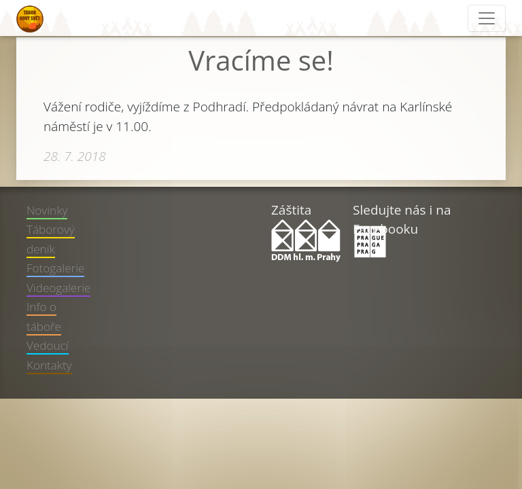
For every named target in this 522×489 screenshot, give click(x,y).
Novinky (47, 210)
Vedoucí (48, 345)
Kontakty (49, 365)
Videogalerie (58, 287)
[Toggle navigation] (487, 18)
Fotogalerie (55, 268)
